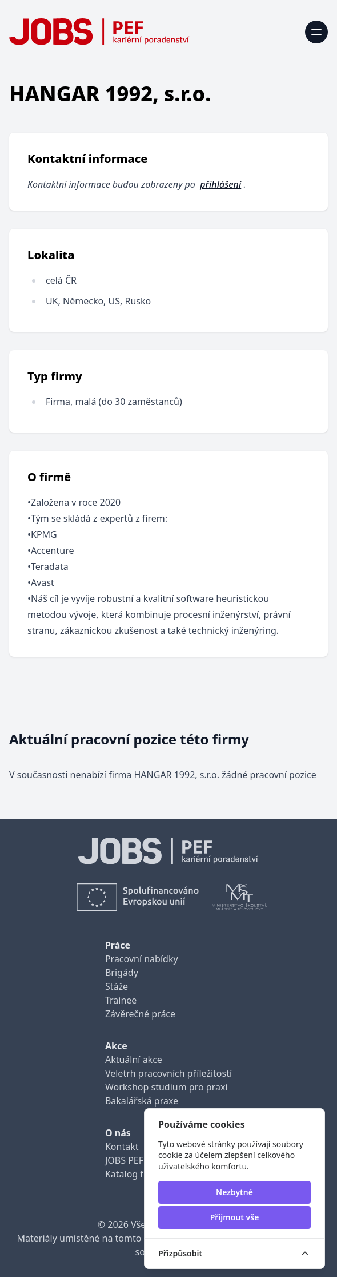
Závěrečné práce (140, 1014)
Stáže (116, 986)
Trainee (121, 1000)
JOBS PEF (124, 1160)
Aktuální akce (133, 1059)
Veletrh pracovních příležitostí (168, 1073)
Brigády (121, 972)
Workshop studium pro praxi (166, 1087)
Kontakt (122, 1146)
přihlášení (220, 184)
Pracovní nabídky (141, 959)
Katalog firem (134, 1174)
